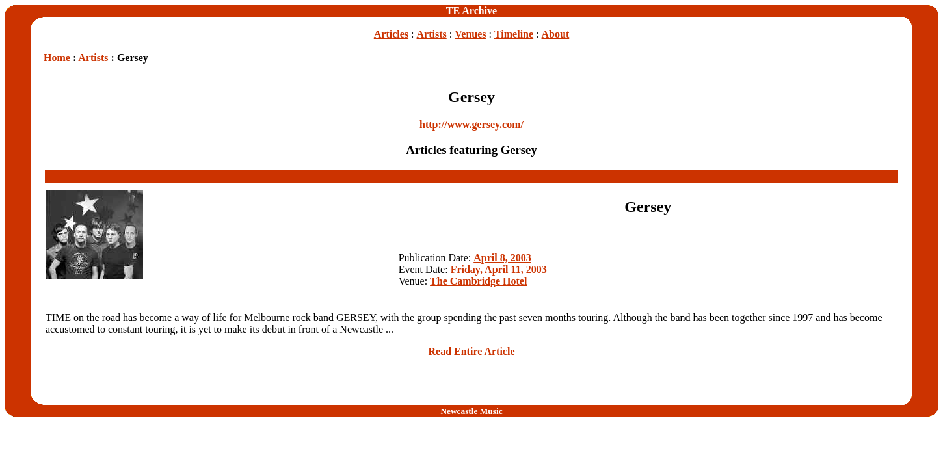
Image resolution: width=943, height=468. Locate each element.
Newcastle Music (471, 411)
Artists (432, 34)
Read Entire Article (471, 351)
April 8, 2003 (502, 257)
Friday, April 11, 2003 (499, 269)
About (556, 34)
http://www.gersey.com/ (471, 124)
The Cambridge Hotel (478, 281)
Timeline (513, 34)
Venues (470, 34)
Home (57, 57)
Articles (391, 34)
